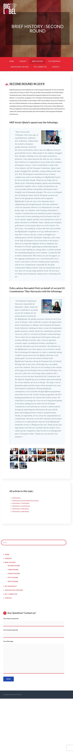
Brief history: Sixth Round (20, 511)
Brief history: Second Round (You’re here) (25, 500)
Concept (23, 61)
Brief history (37, 61)
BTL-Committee (40, 67)
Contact (56, 67)
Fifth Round (13, 577)
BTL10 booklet (55, 61)
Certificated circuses (19, 67)
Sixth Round (13, 581)
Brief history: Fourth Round (21, 506)
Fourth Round (14, 573)
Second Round (14, 565)
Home (11, 61)
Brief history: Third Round (20, 503)
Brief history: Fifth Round (20, 509)
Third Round (13, 569)
